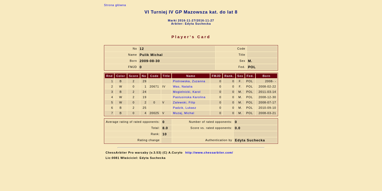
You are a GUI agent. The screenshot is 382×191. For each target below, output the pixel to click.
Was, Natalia (183, 86)
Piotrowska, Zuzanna (189, 81)
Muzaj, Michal (183, 113)
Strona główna (115, 5)
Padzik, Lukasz (184, 107)
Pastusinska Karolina (189, 97)
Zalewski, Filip (184, 102)
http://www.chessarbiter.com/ (209, 152)
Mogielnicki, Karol (187, 91)
